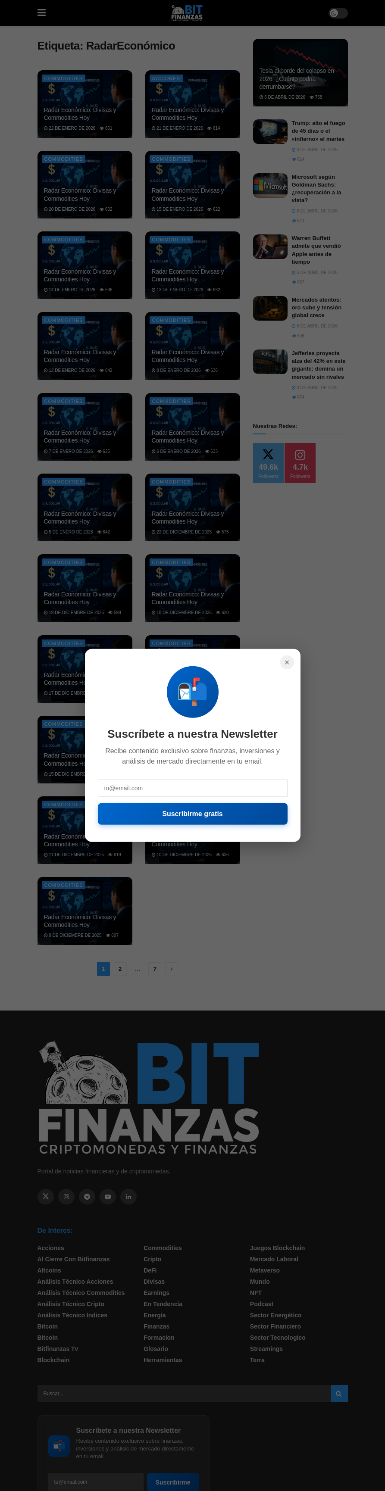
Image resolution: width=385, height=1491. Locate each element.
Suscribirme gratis (192, 813)
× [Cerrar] (287, 662)
